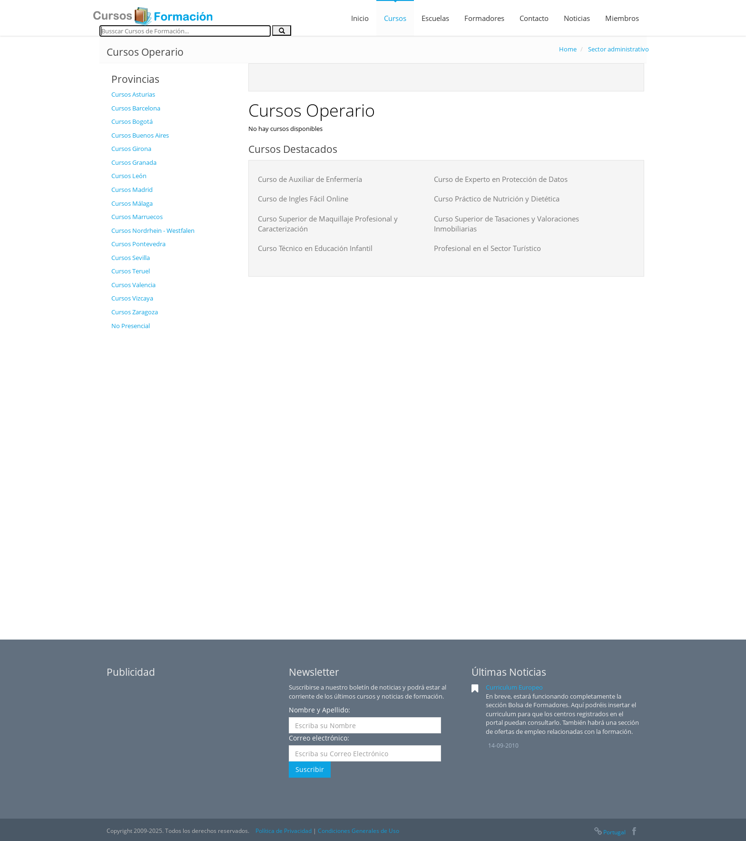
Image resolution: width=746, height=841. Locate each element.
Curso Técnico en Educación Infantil (315, 248)
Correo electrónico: (319, 737)
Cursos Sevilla (130, 257)
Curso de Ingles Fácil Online (303, 198)
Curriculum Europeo (514, 687)
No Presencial (130, 325)
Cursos (395, 18)
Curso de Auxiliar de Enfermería (310, 179)
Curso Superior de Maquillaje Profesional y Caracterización (328, 223)
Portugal (609, 832)
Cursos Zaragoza (134, 312)
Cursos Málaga (132, 203)
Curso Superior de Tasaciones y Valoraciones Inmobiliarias (506, 223)
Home (568, 49)
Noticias (577, 18)
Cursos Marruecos (137, 216)
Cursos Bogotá (132, 121)
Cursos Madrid (132, 189)
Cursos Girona (131, 148)
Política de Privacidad (283, 831)
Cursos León (129, 175)
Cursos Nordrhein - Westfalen (153, 230)
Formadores (484, 18)
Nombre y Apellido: (319, 709)
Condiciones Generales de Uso (358, 831)
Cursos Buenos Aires (140, 135)
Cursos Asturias (133, 94)
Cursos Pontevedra (138, 244)
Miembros (622, 18)
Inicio (360, 18)
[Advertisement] (173, 478)
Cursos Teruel (130, 271)
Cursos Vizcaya (132, 298)
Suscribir (309, 769)
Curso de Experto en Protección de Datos (501, 179)
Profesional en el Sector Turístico (487, 248)
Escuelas (435, 18)
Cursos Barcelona (135, 108)
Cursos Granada (134, 162)
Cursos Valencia (133, 284)
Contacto (534, 18)
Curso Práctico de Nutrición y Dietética (497, 198)
